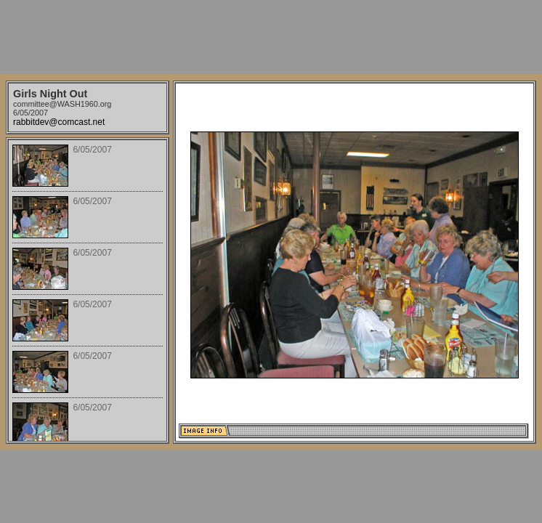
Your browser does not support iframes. (87, 290)
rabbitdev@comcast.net (59, 122)
